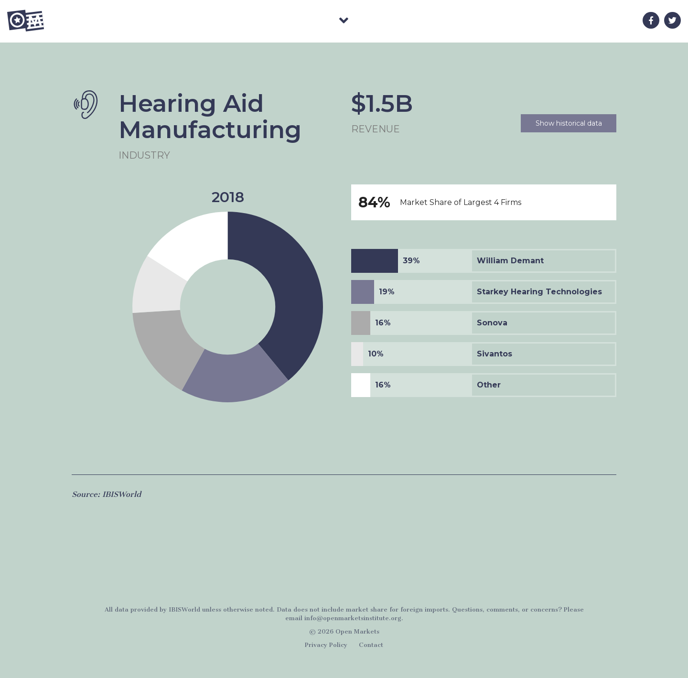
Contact (371, 644)
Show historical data (569, 123)
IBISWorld (184, 609)
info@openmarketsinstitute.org (352, 618)
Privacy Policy (326, 644)
